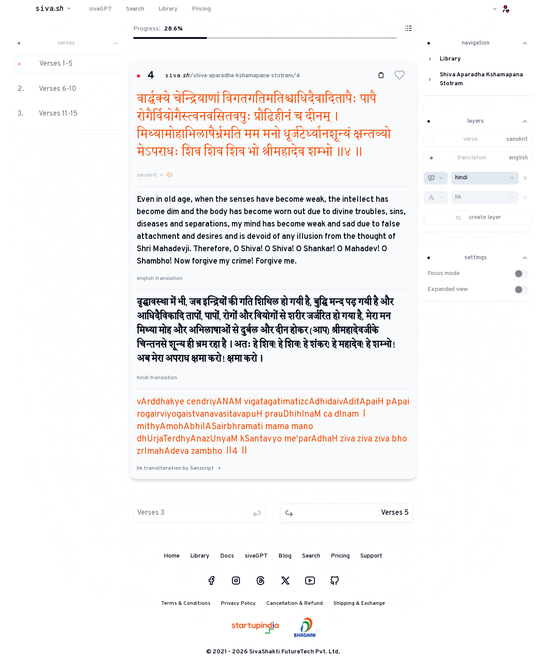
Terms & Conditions (185, 603)
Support (371, 556)
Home (172, 556)
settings (478, 257)
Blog (285, 556)
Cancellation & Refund (294, 603)
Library (199, 556)
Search (311, 556)
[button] (68, 81)
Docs (227, 556)
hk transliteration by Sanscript (179, 468)
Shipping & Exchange (359, 603)
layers (478, 121)
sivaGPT (256, 556)
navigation (478, 43)
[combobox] (436, 178)
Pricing (340, 556)
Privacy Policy (238, 603)
